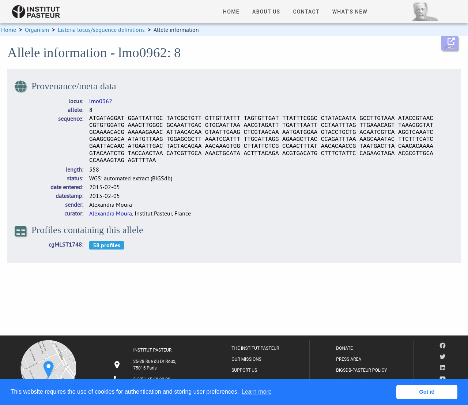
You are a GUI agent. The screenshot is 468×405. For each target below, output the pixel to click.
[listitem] (145, 364)
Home (8, 29)
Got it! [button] (427, 392)
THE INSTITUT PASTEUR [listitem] (255, 348)
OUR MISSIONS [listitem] (246, 359)
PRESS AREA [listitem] (348, 359)
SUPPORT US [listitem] (244, 370)
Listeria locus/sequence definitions (101, 29)
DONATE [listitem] (344, 348)
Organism (37, 29)
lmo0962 (100, 101)
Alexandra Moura (110, 213)
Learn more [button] (257, 392)
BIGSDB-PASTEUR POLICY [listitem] (361, 370)
